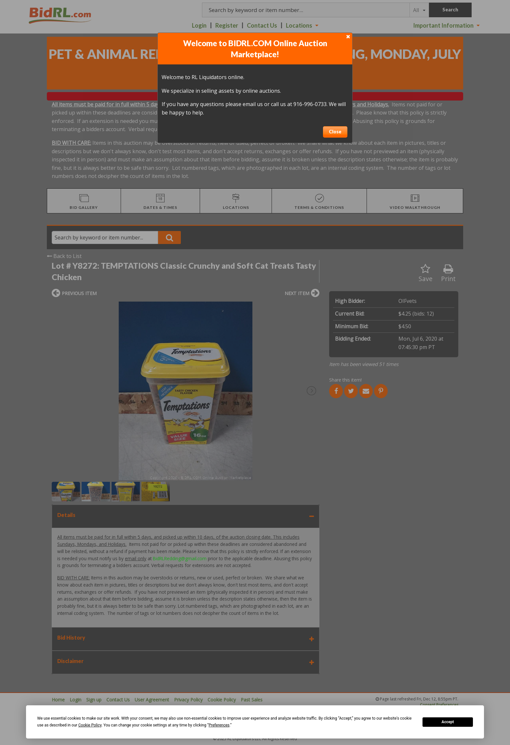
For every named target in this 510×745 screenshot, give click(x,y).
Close (335, 131)
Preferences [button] (218, 725)
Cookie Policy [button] (89, 725)
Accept (448, 722)
